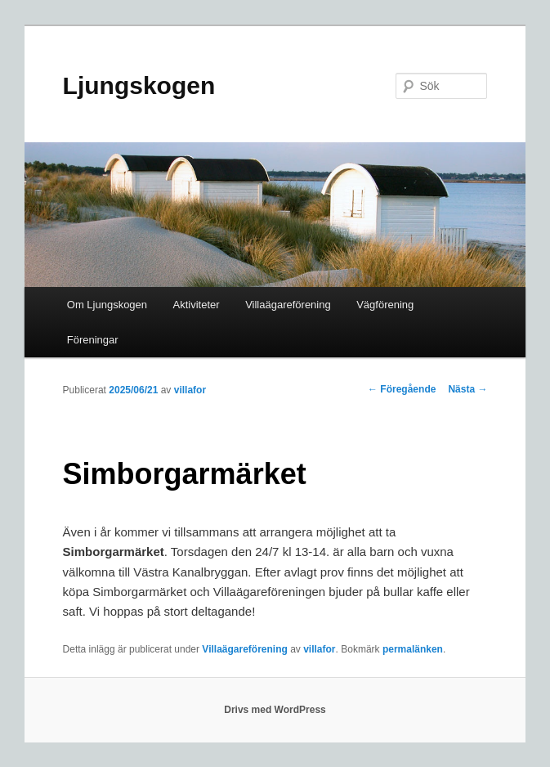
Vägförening (385, 304)
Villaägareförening (288, 304)
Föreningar (92, 340)
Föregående (402, 389)
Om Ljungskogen (107, 304)
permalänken (412, 649)
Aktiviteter (196, 304)
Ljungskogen (139, 85)
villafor (190, 390)
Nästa (467, 389)
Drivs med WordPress (275, 709)
